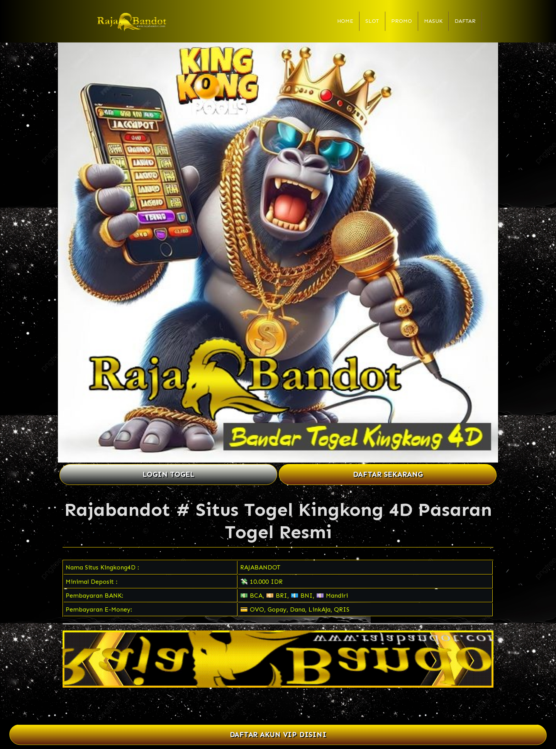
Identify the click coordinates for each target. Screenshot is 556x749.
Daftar (465, 21)
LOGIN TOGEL (168, 474)
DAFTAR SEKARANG (388, 474)
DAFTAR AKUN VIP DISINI (278, 734)
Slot (372, 21)
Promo (401, 21)
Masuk (433, 21)
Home (345, 21)
